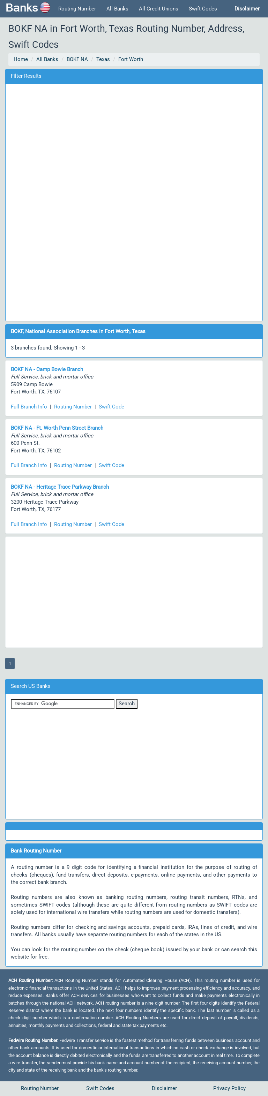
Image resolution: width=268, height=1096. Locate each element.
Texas (103, 59)
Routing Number (77, 9)
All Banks (117, 9)
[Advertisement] (134, 201)
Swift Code (111, 407)
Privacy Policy (229, 1088)
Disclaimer (164, 1088)
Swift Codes (203, 9)
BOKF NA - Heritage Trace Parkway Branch (60, 487)
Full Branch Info (29, 407)
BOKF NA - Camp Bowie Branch (47, 369)
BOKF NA (77, 59)
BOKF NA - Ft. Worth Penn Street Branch (57, 428)
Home (21, 59)
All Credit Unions (158, 9)
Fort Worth (130, 59)
